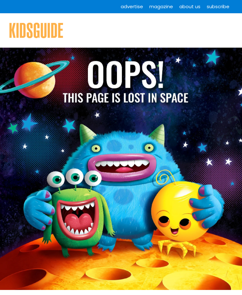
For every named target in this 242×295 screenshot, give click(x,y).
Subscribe (218, 6)
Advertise (132, 6)
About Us (189, 6)
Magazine (161, 6)
